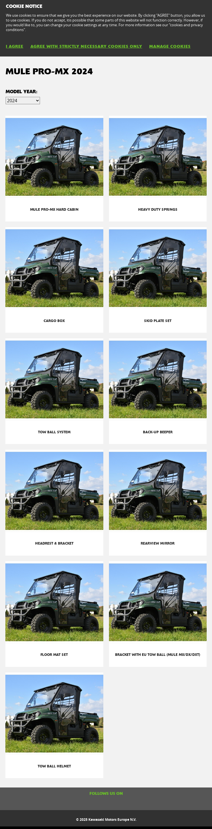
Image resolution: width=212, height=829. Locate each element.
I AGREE (14, 46)
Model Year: (21, 92)
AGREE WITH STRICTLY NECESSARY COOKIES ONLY (86, 46)
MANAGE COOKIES (170, 46)
